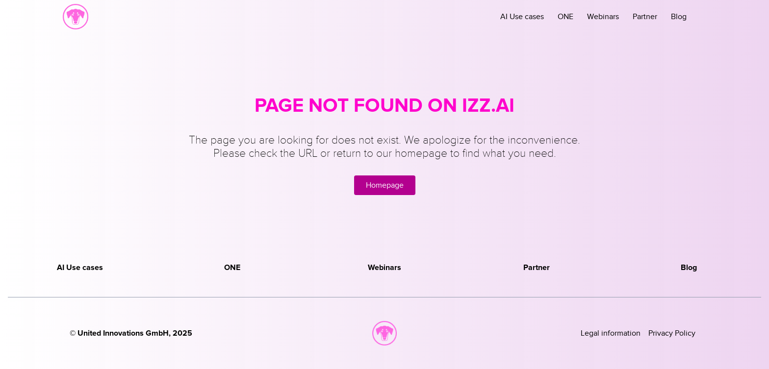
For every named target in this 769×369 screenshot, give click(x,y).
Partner (645, 16)
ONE (565, 16)
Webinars (603, 16)
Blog (679, 16)
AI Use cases (522, 16)
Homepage (385, 185)
